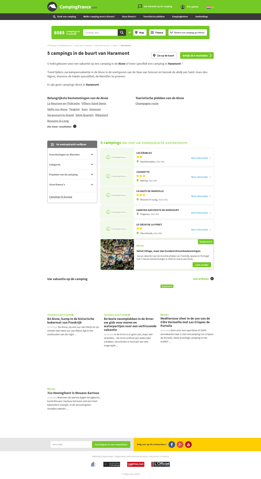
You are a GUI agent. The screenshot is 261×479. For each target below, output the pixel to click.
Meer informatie (201, 157)
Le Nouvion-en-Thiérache (63, 103)
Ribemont (101, 115)
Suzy (85, 109)
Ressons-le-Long (58, 121)
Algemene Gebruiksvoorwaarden (131, 456)
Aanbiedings (201, 16)
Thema (157, 32)
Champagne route (146, 103)
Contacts (164, 456)
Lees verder (201, 264)
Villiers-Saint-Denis (93, 103)
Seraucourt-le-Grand (60, 115)
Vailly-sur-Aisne (57, 109)
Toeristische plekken (154, 16)
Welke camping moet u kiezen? (99, 16)
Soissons (95, 109)
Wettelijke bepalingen (103, 456)
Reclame (154, 456)
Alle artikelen (203, 278)
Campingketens (180, 16)
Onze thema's (129, 16)
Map (139, 32)
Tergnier (74, 109)
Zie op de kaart (163, 55)
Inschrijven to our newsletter (111, 444)
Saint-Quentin (84, 115)
